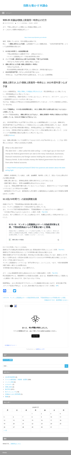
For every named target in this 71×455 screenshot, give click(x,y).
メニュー (9, 13)
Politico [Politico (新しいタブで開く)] (11, 135)
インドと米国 (9, 382)
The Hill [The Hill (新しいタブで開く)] (44, 212)
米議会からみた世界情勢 (12, 394)
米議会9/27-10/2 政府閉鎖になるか (55, 300)
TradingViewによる (35, 349)
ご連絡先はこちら (15, 443)
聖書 (6, 396)
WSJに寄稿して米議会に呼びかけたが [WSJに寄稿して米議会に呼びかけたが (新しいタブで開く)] (30, 91)
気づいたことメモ (10, 392)
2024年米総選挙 (10, 377)
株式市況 (8, 389)
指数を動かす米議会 (35, 5)
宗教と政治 (8, 387)
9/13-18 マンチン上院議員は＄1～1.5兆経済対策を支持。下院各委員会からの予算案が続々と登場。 (35, 298)
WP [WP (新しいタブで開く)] (57, 286)
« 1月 (5, 430)
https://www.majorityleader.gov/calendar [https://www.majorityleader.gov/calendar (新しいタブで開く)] (35, 37)
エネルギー (8, 384)
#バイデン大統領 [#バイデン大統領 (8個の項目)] (7, 360)
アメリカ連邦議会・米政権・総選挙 (27, 23)
